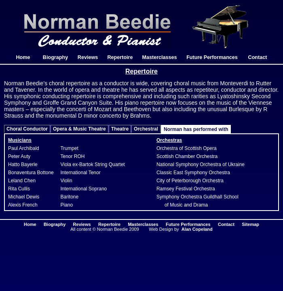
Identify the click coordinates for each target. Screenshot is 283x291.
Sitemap (250, 224)
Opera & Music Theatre (79, 129)
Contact (257, 57)
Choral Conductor (27, 129)
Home (23, 57)
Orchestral (146, 129)
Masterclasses (159, 57)
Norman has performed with (196, 129)
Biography (55, 57)
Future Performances (212, 57)
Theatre (120, 129)
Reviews (88, 57)
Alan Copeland (197, 229)
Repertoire (120, 57)
